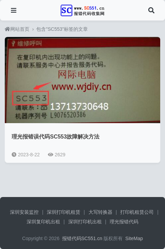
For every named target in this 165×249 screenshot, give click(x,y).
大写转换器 (100, 212)
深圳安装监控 (24, 212)
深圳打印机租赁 (63, 212)
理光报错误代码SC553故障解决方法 (55, 137)
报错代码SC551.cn (81, 238)
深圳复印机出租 (43, 221)
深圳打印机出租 (85, 221)
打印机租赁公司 (137, 212)
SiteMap (134, 238)
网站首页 (17, 29)
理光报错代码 (124, 221)
